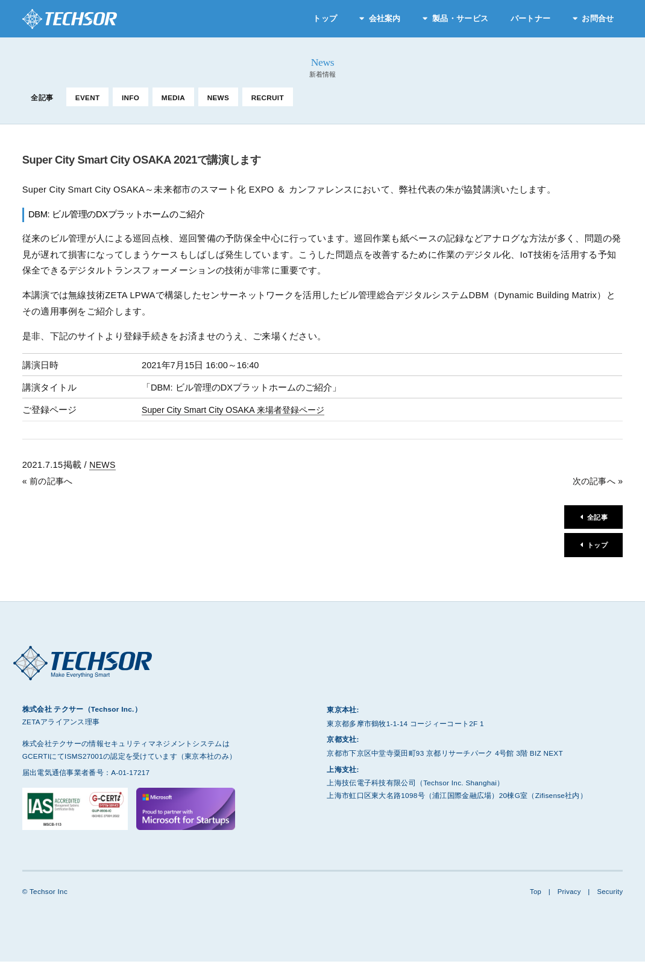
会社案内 (385, 18)
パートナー (530, 18)
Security (609, 894)
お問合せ (598, 18)
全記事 (42, 97)
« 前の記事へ (49, 481)
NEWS (218, 97)
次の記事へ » (596, 481)
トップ (325, 18)
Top (533, 894)
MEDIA (173, 97)
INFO (130, 97)
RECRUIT (267, 97)
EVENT (87, 97)
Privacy (567, 894)
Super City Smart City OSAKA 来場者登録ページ (238, 410)
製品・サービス (460, 18)
